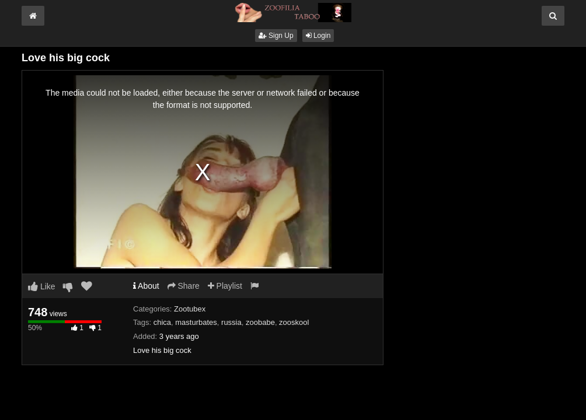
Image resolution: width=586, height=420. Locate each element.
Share (184, 285)
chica (162, 322)
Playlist (225, 285)
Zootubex (189, 308)
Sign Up (276, 36)
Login (318, 36)
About (146, 285)
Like (41, 286)
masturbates (196, 322)
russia (231, 322)
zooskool (294, 322)
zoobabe (260, 322)
